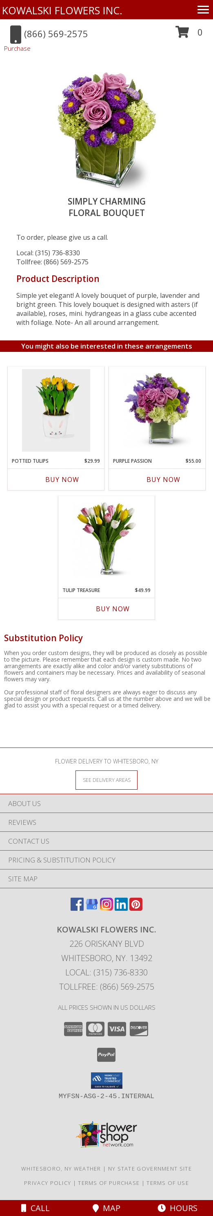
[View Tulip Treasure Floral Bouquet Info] (107, 539)
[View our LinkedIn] (121, 908)
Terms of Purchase (109, 1183)
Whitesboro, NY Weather (61, 1168)
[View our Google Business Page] (91, 908)
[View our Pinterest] (135, 908)
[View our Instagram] (106, 908)
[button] (189, 35)
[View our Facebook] (77, 908)
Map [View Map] (106, 1208)
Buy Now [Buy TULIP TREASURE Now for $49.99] (113, 608)
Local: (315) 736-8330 (48, 252)
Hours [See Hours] (177, 1208)
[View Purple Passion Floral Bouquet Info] (157, 410)
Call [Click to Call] (35, 1208)
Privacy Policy (47, 1183)
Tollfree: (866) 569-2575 (52, 261)
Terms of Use (167, 1183)
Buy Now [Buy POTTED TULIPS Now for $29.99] (62, 479)
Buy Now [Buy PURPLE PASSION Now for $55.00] (163, 479)
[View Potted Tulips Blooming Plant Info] (56, 410)
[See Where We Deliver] (106, 780)
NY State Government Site (150, 1168)
